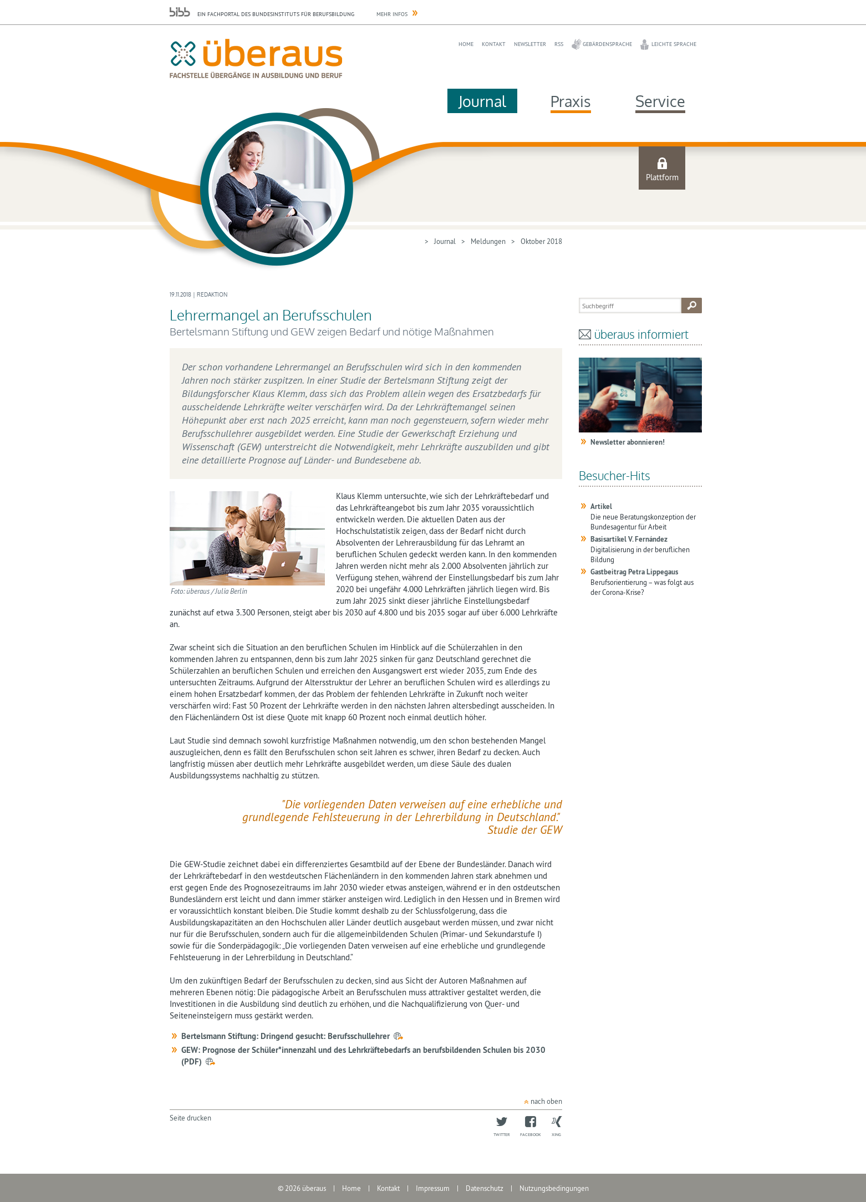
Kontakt (494, 44)
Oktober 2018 (541, 241)
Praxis (571, 100)
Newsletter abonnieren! (627, 442)
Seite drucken (190, 1117)
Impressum (433, 1188)
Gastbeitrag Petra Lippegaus (634, 572)
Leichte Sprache (673, 44)
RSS (558, 44)
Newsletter (530, 44)
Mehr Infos (391, 14)
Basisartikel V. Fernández (629, 539)
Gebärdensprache (607, 44)
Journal (482, 100)
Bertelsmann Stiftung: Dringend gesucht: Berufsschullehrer (285, 1036)
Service (660, 100)
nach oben (546, 1101)
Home (466, 44)
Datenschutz (484, 1188)
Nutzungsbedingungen (554, 1188)
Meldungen (488, 241)
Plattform (662, 177)
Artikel (601, 506)
